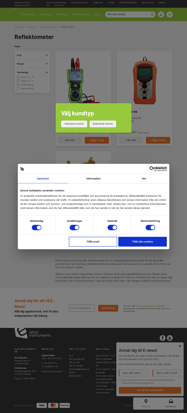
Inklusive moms (74, 123)
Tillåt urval (93, 241)
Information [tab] (94, 178)
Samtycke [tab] (43, 178)
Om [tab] (144, 178)
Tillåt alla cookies (142, 241)
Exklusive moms (103, 123)
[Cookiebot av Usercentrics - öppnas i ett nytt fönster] (152, 168)
